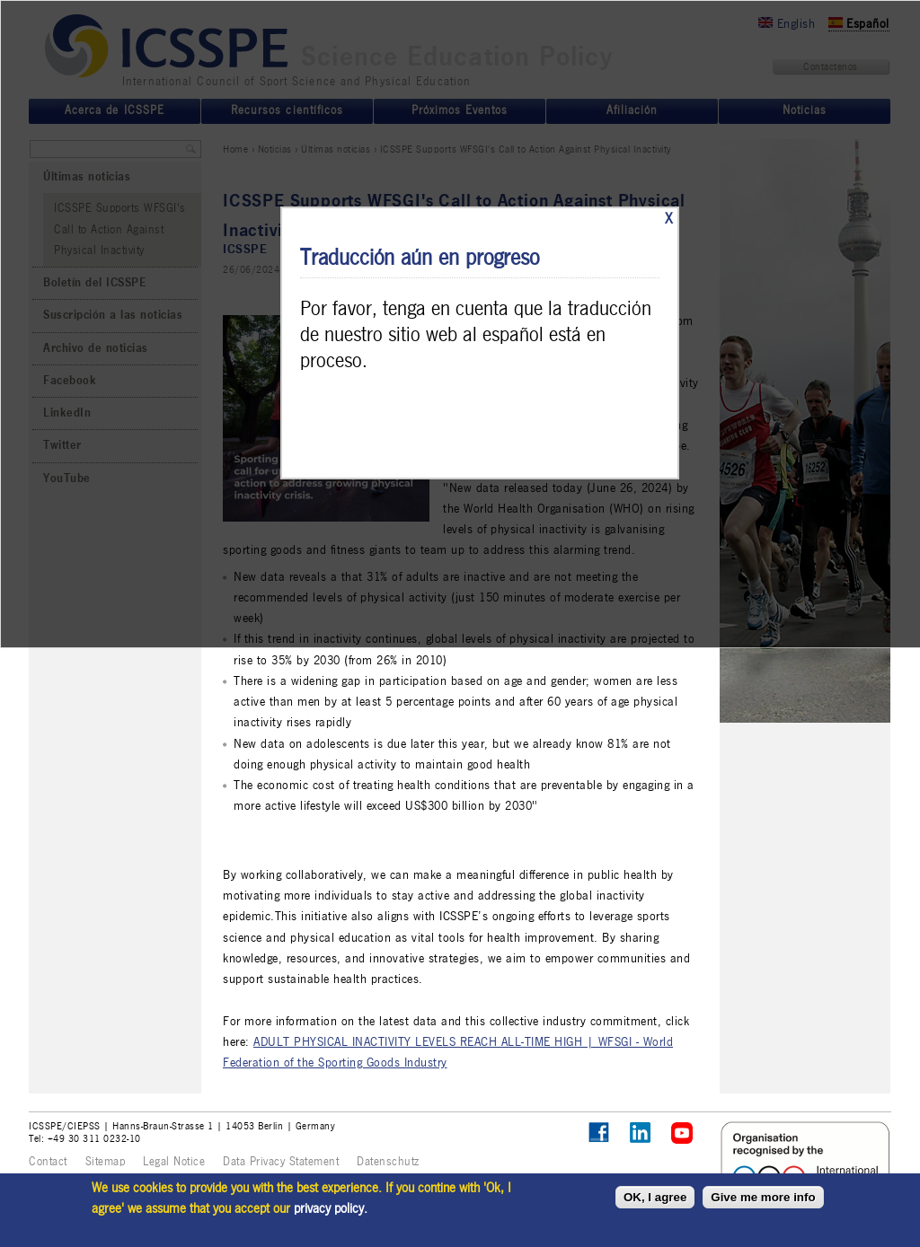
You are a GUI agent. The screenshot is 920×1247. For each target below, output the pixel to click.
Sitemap (105, 1161)
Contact (48, 1161)
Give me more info (763, 1197)
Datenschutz (388, 1161)
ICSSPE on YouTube (682, 1133)
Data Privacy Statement (281, 1161)
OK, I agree (655, 1197)
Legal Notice (174, 1161)
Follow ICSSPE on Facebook (599, 1132)
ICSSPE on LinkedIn (641, 1133)
